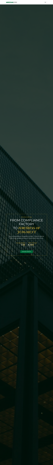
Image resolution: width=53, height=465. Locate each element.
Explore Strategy (26, 251)
